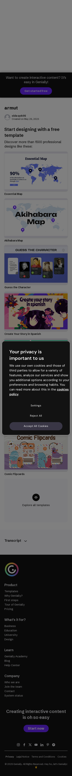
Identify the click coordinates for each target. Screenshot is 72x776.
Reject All (36, 415)
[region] (36, 388)
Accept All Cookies (36, 426)
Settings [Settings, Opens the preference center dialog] (36, 405)
